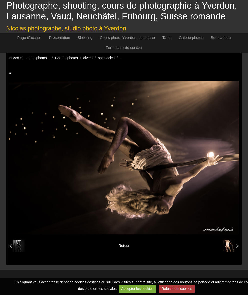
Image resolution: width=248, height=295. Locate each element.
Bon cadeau (221, 37)
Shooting (85, 37)
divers (88, 58)
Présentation (59, 37)
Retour (124, 246)
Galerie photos (191, 37)
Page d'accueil (29, 37)
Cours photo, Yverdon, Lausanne (127, 37)
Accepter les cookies (137, 289)
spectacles (106, 58)
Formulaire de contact (124, 47)
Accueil (18, 58)
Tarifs (166, 37)
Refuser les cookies (176, 289)
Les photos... (40, 58)
